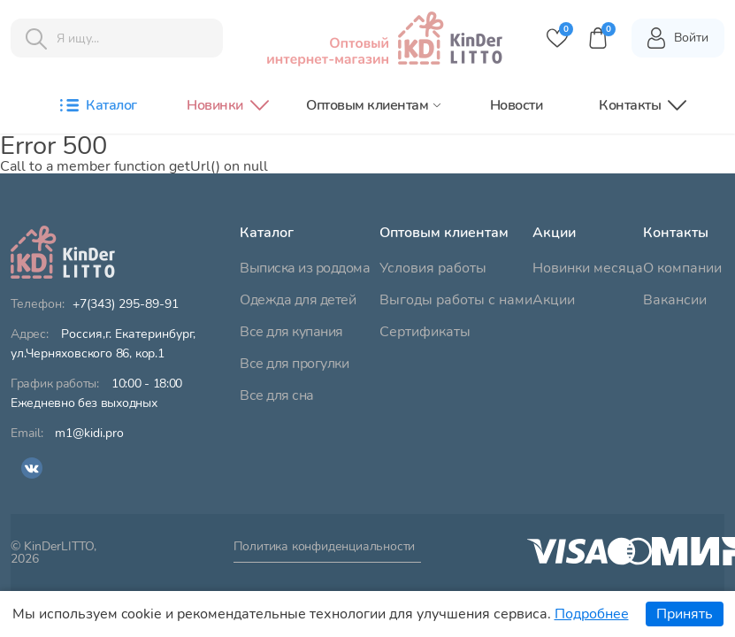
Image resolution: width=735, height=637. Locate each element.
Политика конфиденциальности (325, 548)
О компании (682, 268)
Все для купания (291, 332)
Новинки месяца (587, 268)
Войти (677, 38)
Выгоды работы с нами (455, 300)
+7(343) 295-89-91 (126, 304)
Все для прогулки (294, 363)
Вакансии (675, 300)
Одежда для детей (298, 300)
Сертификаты (425, 332)
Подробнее (592, 614)
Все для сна (277, 395)
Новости (516, 105)
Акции (553, 300)
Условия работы (432, 268)
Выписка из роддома (305, 268)
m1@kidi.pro (89, 433)
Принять (684, 614)
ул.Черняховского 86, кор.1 (103, 344)
